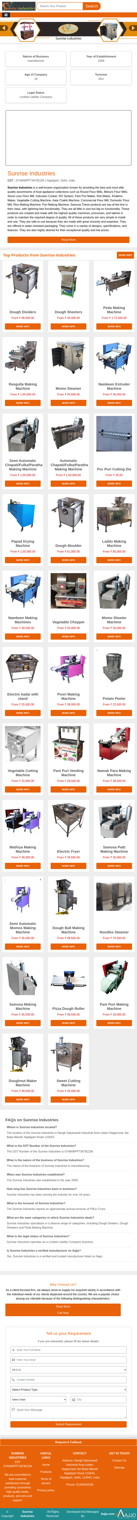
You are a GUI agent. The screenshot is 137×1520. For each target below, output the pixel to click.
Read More (63, 1306)
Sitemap (119, 1467)
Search (91, 6)
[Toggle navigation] (6, 14)
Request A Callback (68, 1442)
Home (46, 1464)
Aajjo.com (107, 1513)
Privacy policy (46, 1490)
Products (46, 1471)
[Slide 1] (68, 37)
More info (125, 255)
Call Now (63, 1312)
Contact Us (119, 1460)
